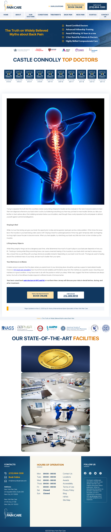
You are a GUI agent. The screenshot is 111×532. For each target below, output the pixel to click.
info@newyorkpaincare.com (18, 481)
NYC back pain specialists (22, 270)
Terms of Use (68, 487)
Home (6, 15)
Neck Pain (80, 15)
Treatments (55, 15)
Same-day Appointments (75, 6)
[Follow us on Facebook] (85, 473)
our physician (94, 496)
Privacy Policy (68, 490)
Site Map (66, 500)
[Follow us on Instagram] (90, 473)
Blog (65, 493)
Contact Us (67, 473)
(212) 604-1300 (16, 473)
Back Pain (68, 15)
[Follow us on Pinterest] (100, 473)
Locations (67, 477)
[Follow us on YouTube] (95, 473)
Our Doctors (30, 16)
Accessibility (68, 483)
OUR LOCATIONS (57, 6)
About (18, 15)
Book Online (14, 477)
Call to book (97, 6)
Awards (66, 480)
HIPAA (65, 497)
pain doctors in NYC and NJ (34, 280)
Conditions (43, 15)
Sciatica (92, 15)
